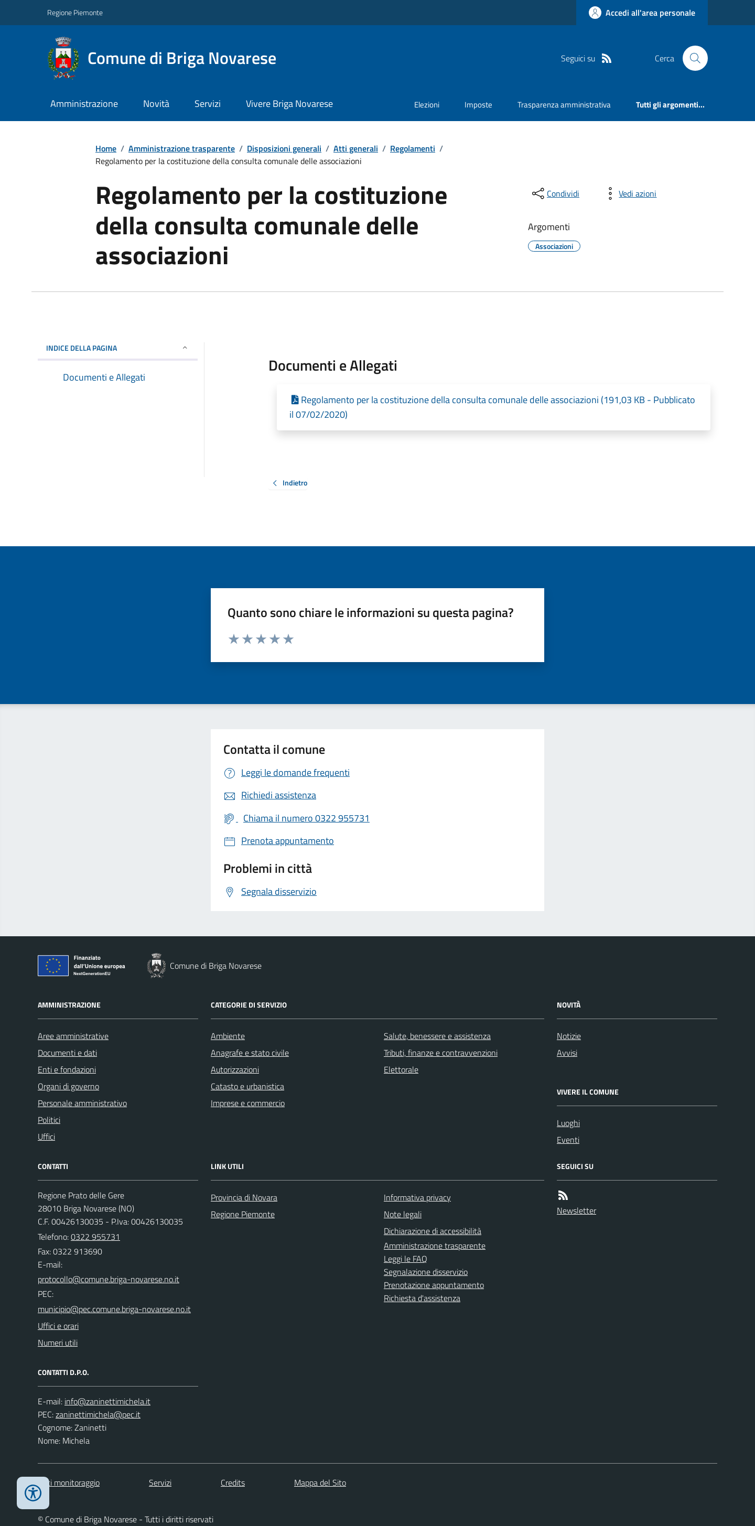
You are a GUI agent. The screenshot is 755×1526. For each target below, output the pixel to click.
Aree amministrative (73, 1036)
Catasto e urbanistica (247, 1086)
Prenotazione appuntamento (434, 1285)
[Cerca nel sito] (691, 58)
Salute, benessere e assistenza (437, 1036)
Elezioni (426, 105)
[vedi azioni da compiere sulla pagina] (629, 193)
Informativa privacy (417, 1197)
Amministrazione (84, 103)
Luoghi (568, 1123)
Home (105, 148)
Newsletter (576, 1210)
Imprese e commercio (248, 1103)
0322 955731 (95, 1236)
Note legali (403, 1214)
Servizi (208, 103)
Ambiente (228, 1036)
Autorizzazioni (235, 1069)
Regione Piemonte (75, 12)
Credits (233, 1482)
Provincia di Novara (244, 1197)
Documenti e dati (67, 1052)
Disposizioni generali (284, 148)
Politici (49, 1119)
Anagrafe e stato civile (250, 1052)
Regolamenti (412, 148)
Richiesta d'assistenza (422, 1298)
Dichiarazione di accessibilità (432, 1231)
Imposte (478, 105)
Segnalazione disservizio (426, 1271)
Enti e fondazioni (67, 1069)
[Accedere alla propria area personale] (642, 12)
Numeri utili (58, 1342)
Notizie (569, 1036)
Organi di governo (68, 1086)
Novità (156, 103)
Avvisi (567, 1052)
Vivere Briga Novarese (289, 103)
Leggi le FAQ (405, 1258)
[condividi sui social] (554, 193)
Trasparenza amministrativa (564, 105)
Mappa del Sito (320, 1482)
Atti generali (355, 148)
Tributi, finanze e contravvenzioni (441, 1052)
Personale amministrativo (82, 1103)
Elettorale (401, 1069)
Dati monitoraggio (69, 1482)
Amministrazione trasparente (181, 148)
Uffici (46, 1136)
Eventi (568, 1139)
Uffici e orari (58, 1325)
